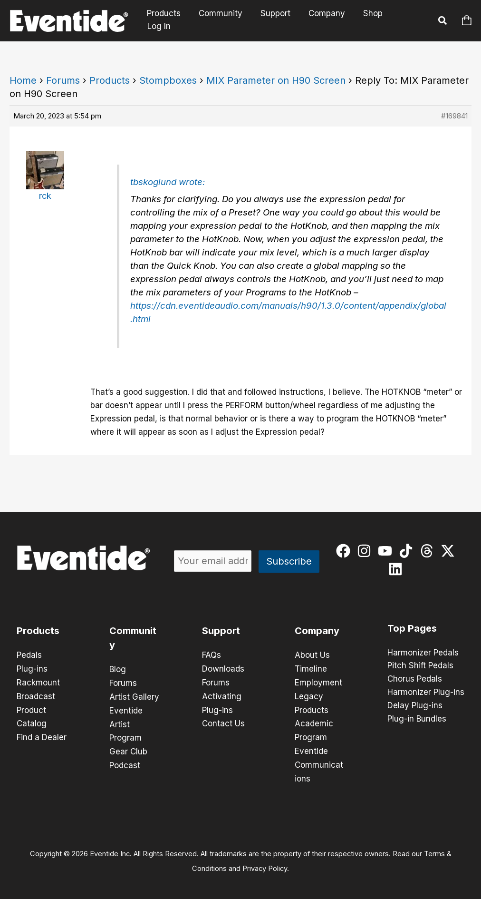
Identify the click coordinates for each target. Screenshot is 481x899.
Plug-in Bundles (416, 719)
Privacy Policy (264, 864)
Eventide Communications (319, 761)
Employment (318, 681)
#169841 (454, 115)
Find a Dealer (42, 735)
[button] (443, 22)
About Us (312, 655)
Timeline (311, 668)
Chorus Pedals (414, 679)
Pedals (29, 655)
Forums (63, 80)
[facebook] (345, 551)
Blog (117, 669)
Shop (368, 20)
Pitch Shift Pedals (420, 666)
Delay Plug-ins (415, 706)
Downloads (223, 668)
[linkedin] (397, 569)
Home (23, 80)
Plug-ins (32, 668)
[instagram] (366, 551)
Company (324, 20)
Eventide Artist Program (126, 722)
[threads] (429, 551)
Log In (407, 20)
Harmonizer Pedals (423, 653)
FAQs (211, 655)
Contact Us (223, 721)
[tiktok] (408, 551)
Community (222, 20)
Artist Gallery (134, 696)
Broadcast (36, 695)
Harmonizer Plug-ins (425, 693)
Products (167, 20)
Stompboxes (168, 80)
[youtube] (387, 551)
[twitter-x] (450, 551)
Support (275, 20)
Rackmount (38, 681)
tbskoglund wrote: (167, 181)
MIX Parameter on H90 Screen (276, 80)
